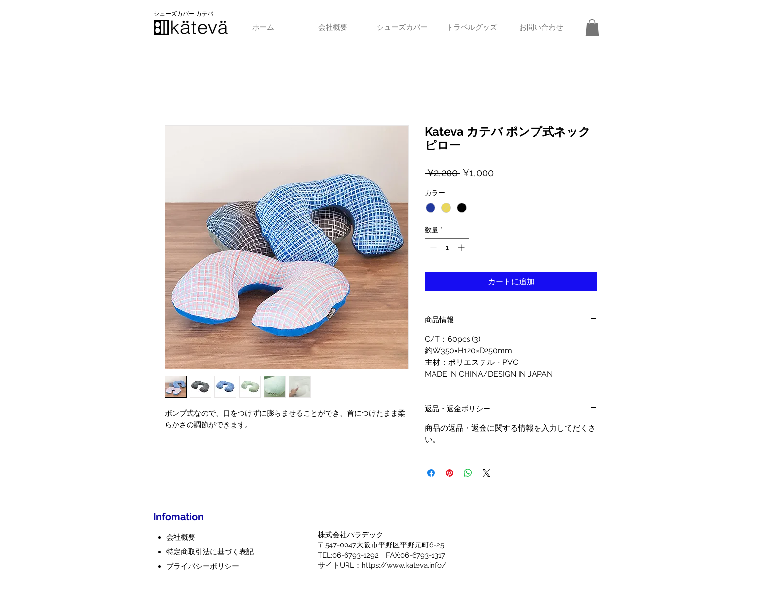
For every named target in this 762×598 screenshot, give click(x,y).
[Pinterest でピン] (449, 473)
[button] (592, 27)
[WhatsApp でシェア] (468, 473)
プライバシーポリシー (202, 566)
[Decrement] (432, 247)
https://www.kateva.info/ (404, 565)
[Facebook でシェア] (431, 473)
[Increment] (462, 247)
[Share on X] (486, 473)
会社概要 (180, 537)
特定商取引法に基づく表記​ (210, 551)
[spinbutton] (447, 247)
